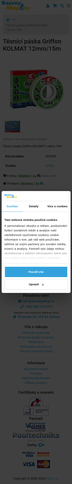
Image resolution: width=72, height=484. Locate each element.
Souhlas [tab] (12, 206)
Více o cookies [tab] (57, 206)
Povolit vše (36, 271)
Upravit (36, 284)
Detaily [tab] (34, 206)
